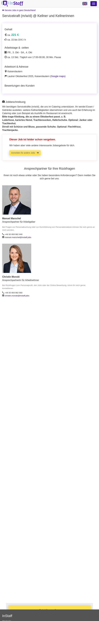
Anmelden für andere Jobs (25, 153)
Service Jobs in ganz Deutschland (18, 10)
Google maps (58, 76)
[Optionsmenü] (93, 3)
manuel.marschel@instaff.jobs (18, 237)
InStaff (7, 616)
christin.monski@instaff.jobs (17, 296)
